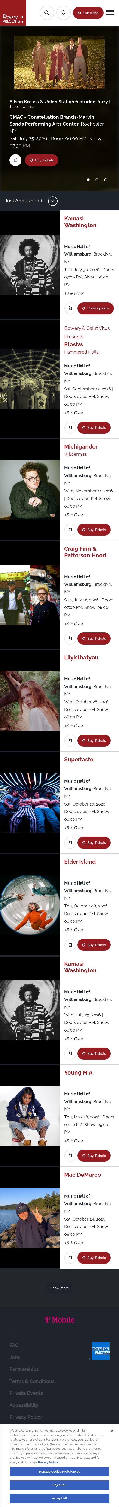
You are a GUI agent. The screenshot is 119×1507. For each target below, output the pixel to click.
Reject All (59, 1485)
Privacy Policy (25, 1417)
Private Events (26, 1393)
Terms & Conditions (32, 1381)
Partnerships (24, 1369)
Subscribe (91, 13)
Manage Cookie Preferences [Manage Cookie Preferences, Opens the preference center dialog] (59, 1471)
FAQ (14, 1345)
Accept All (59, 1498)
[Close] (112, 1431)
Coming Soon (98, 308)
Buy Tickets (44, 160)
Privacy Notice (48, 1462)
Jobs (14, 1357)
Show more (59, 1288)
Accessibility (24, 1405)
